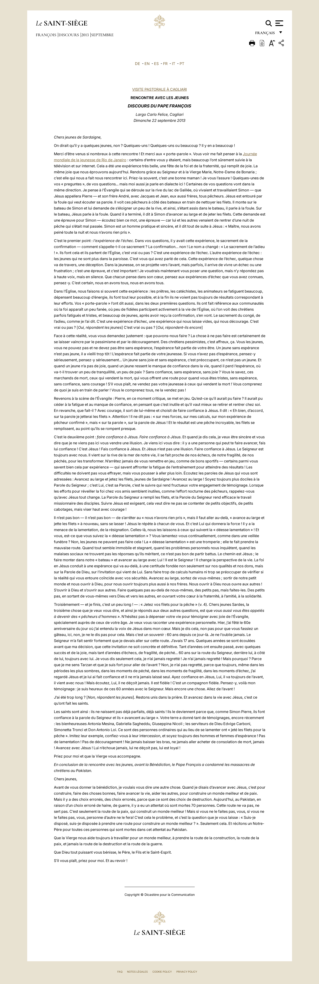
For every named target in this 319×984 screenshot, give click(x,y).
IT (173, 63)
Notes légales (137, 971)
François (46, 34)
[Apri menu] (278, 23)
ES (156, 63)
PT (182, 63)
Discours (69, 34)
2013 (85, 34)
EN (147, 63)
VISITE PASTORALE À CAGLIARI (159, 89)
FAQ (119, 971)
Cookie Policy (162, 971)
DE (137, 63)
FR (165, 63)
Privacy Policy (186, 971)
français (265, 34)
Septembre (102, 34)
